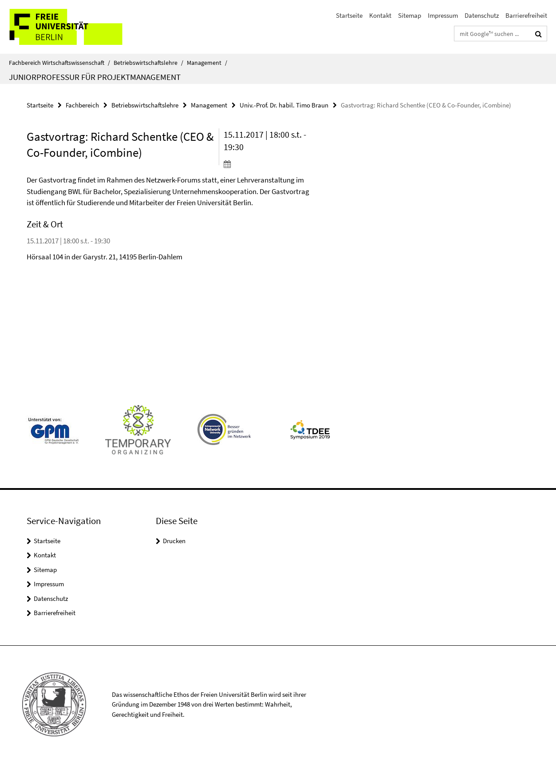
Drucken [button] (174, 540)
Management (207, 63)
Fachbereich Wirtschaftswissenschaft (59, 63)
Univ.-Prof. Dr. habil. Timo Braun (284, 105)
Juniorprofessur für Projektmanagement (95, 77)
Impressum (443, 15)
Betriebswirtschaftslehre (148, 63)
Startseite (349, 15)
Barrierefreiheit (526, 15)
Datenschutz (482, 15)
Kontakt (380, 15)
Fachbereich (82, 105)
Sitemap (409, 15)
